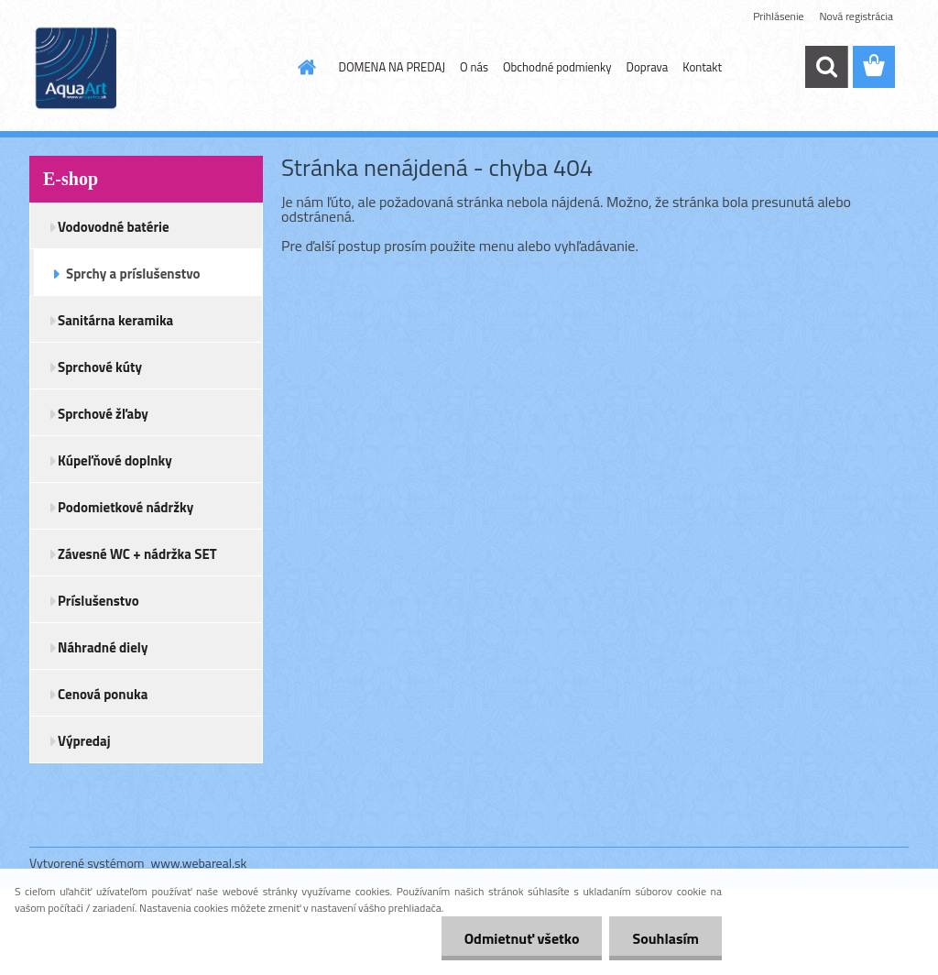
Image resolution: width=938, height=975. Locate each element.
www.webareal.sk (199, 862)
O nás (474, 67)
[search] (826, 67)
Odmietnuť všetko (522, 938)
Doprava (648, 67)
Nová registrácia (856, 16)
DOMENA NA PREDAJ (392, 67)
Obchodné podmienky (557, 67)
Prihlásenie (778, 16)
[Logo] (155, 68)
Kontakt (702, 67)
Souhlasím (665, 938)
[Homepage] (304, 67)
